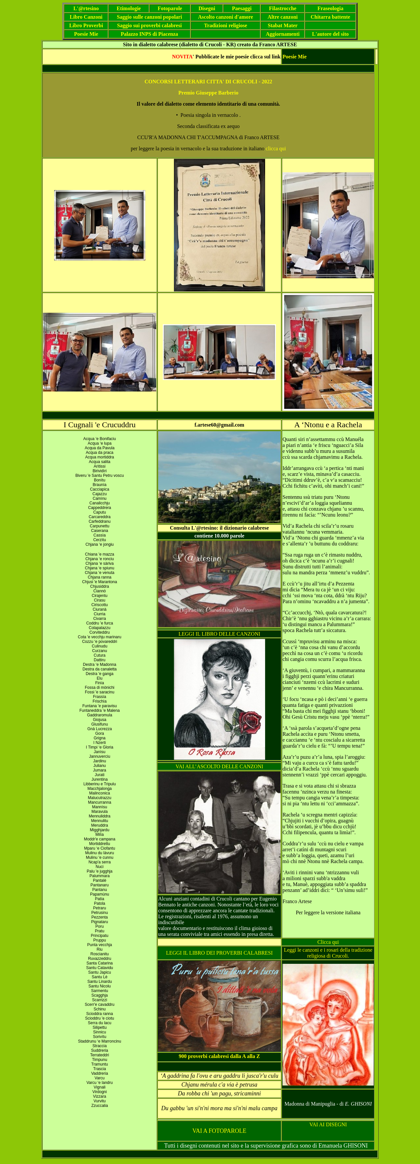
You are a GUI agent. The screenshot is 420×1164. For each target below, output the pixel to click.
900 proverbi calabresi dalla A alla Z (219, 1056)
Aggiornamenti (283, 34)
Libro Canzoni (86, 17)
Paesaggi (242, 8)
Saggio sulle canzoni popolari (149, 17)
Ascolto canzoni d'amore (225, 17)
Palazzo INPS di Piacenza (149, 34)
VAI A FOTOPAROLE (219, 1131)
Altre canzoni (283, 17)
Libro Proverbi (86, 25)
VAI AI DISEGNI (328, 1124)
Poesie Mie (86, 34)
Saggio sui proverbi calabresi (149, 25)
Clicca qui (328, 942)
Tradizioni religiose (225, 25)
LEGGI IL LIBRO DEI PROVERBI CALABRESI (219, 953)
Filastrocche (282, 8)
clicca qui (276, 148)
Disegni (207, 8)
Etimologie (128, 8)
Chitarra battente (330, 17)
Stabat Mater (283, 25)
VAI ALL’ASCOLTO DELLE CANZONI (219, 766)
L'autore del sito (330, 34)
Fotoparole (170, 8)
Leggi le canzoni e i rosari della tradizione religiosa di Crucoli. (328, 953)
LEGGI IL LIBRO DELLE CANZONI (219, 634)
